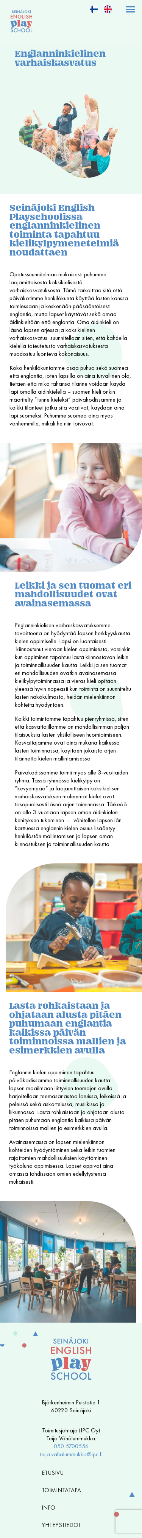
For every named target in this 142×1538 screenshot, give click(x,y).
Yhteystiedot (61, 1525)
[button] (131, 9)
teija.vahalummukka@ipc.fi (71, 1454)
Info (50, 1508)
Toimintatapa (63, 1490)
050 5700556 (71, 1446)
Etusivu (53, 1473)
